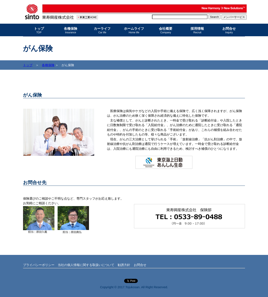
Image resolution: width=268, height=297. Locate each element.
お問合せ (229, 30)
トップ (39, 30)
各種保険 (70, 30)
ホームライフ (134, 30)
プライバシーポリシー (38, 265)
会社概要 (165, 30)
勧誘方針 (124, 265)
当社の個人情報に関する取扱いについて (86, 265)
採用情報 (197, 30)
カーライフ (102, 30)
